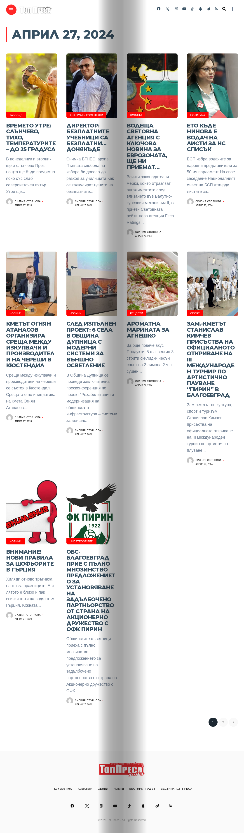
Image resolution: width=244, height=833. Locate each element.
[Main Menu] (11, 9)
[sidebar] (232, 9)
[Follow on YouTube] (184, 9)
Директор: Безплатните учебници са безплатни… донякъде (87, 137)
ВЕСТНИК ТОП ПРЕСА (176, 788)
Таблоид (15, 115)
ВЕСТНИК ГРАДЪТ (142, 788)
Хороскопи (85, 788)
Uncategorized (81, 541)
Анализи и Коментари (86, 115)
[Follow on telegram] (208, 9)
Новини (136, 115)
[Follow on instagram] (176, 9)
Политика (197, 115)
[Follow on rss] (216, 9)
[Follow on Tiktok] (192, 9)
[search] (224, 9)
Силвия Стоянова (28, 201)
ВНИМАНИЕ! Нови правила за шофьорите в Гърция (30, 560)
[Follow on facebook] (158, 9)
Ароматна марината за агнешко (148, 329)
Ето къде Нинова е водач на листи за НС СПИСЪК (206, 137)
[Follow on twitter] (167, 9)
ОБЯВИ (103, 788)
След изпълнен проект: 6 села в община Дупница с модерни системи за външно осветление (91, 344)
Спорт (194, 313)
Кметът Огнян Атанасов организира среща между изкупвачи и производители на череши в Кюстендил (30, 344)
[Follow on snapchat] (200, 9)
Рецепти (136, 313)
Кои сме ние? (63, 788)
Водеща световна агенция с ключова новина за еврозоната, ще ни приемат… (147, 146)
